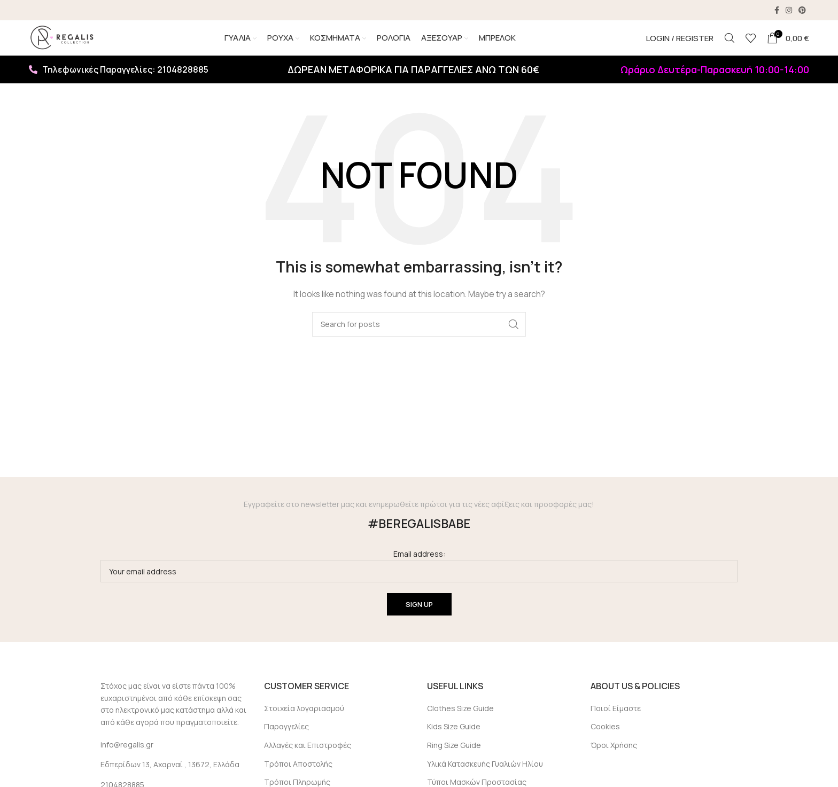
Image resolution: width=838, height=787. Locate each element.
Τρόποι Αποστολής (298, 777)
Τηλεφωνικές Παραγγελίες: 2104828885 (118, 83)
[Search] (729, 45)
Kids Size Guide (453, 740)
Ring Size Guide (454, 759)
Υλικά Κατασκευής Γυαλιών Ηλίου (485, 777)
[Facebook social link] (776, 11)
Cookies (605, 740)
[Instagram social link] (788, 11)
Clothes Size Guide (460, 721)
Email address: (419, 579)
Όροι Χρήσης (614, 759)
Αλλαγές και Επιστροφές (307, 759)
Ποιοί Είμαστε (616, 721)
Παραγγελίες (286, 740)
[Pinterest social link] (802, 11)
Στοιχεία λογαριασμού (304, 721)
